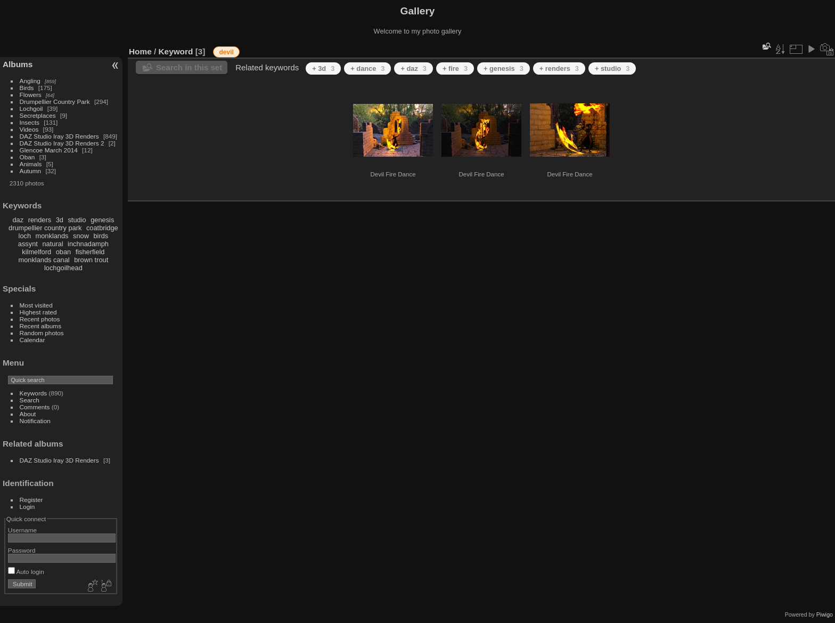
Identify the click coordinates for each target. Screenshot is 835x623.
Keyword (176, 51)
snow (81, 236)
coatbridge (102, 228)
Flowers (31, 94)
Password (22, 550)
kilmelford (36, 252)
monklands (52, 236)
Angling (30, 80)
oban (63, 252)
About (28, 413)
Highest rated (38, 312)
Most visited (36, 305)
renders (39, 220)
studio (77, 220)
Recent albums (40, 325)
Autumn (31, 170)
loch (25, 236)
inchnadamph (88, 244)
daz (18, 220)
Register (31, 499)
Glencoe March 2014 (49, 150)
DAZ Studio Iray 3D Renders (59, 136)
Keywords (33, 393)
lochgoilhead (63, 268)
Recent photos (40, 318)
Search (29, 400)
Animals (31, 163)
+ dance (367, 68)
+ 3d (323, 68)
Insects (29, 122)
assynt (28, 244)
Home (140, 51)
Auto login (26, 571)
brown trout (91, 260)
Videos (29, 129)
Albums (17, 64)
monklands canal (44, 260)
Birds (27, 87)
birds (100, 236)
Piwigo (824, 614)
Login (27, 506)
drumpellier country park (45, 228)
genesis (102, 220)
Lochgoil (31, 108)
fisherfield (90, 252)
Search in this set (189, 67)
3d (59, 220)
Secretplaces (38, 115)
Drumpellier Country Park (55, 101)
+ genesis (503, 68)
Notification (35, 420)
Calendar (32, 339)
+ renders (559, 68)
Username (22, 530)
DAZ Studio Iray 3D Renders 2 (62, 143)
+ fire (455, 68)
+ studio (612, 68)
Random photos (42, 332)
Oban (27, 156)
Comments (35, 406)
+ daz (413, 68)
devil (226, 52)
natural (52, 244)
